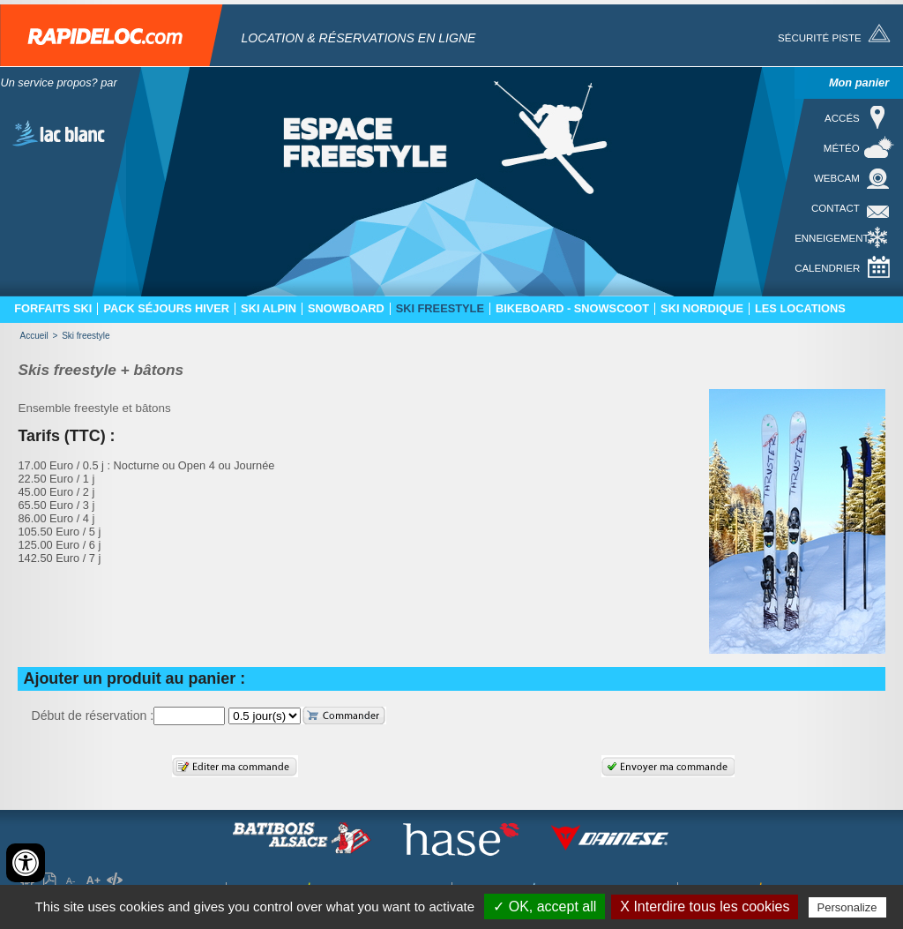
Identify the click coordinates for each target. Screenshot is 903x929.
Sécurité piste (820, 38)
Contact (835, 208)
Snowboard (346, 309)
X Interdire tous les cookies (704, 906)
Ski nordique (701, 309)
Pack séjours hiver (166, 309)
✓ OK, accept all (544, 906)
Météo (842, 148)
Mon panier (859, 82)
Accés (842, 118)
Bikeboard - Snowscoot (572, 309)
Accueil (33, 336)
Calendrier (827, 268)
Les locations (800, 309)
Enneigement (832, 238)
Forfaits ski (53, 309)
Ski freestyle (440, 309)
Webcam (837, 178)
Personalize (847, 907)
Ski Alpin (268, 309)
